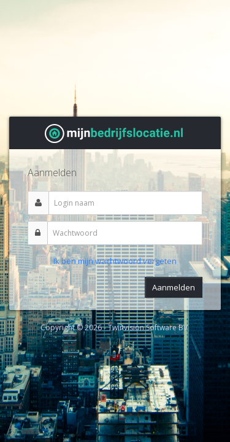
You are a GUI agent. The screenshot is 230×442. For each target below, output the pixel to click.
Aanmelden (173, 287)
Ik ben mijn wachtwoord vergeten (115, 260)
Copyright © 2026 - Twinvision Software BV (114, 327)
